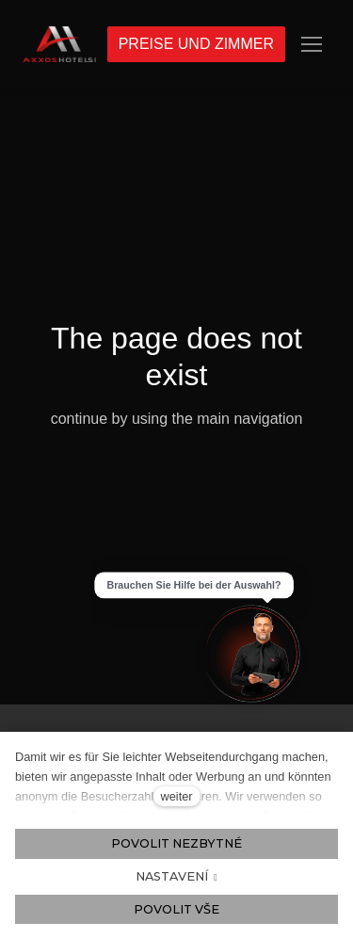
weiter (176, 796)
